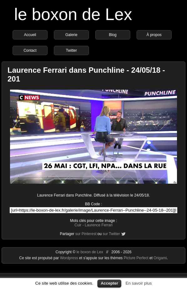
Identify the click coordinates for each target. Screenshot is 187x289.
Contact (29, 50)
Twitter (71, 50)
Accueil (30, 35)
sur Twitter (111, 234)
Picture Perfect (136, 258)
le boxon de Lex (73, 14)
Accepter (109, 283)
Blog (113, 35)
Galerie (71, 35)
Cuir (78, 225)
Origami (160, 258)
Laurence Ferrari (98, 225)
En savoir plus (139, 283)
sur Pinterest (85, 234)
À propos (154, 35)
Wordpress (69, 258)
